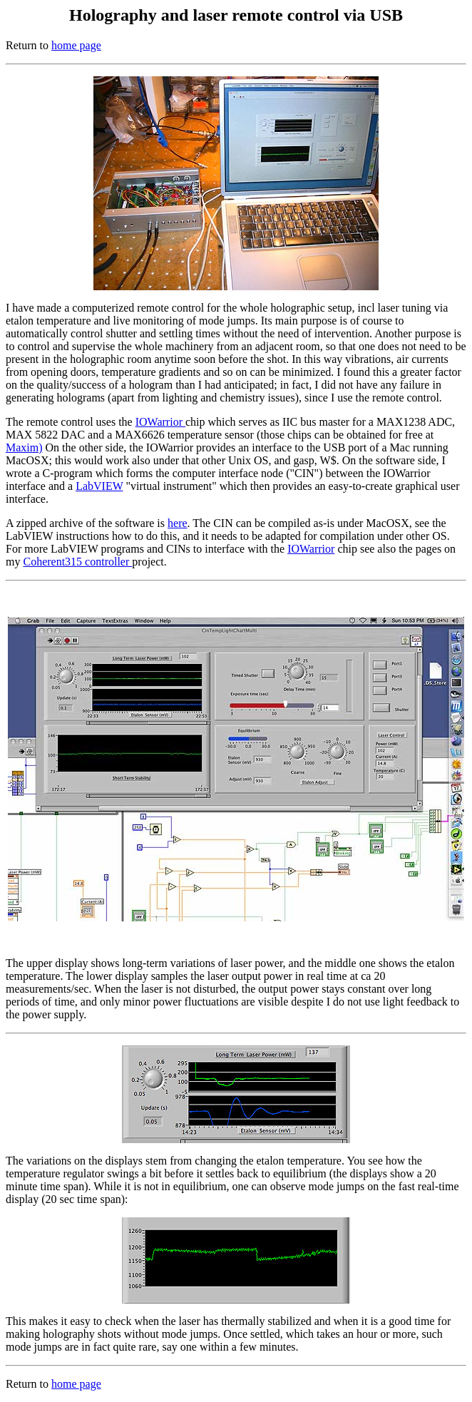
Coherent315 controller (77, 562)
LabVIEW (99, 486)
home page (76, 45)
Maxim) (24, 447)
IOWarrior (160, 422)
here (178, 523)
